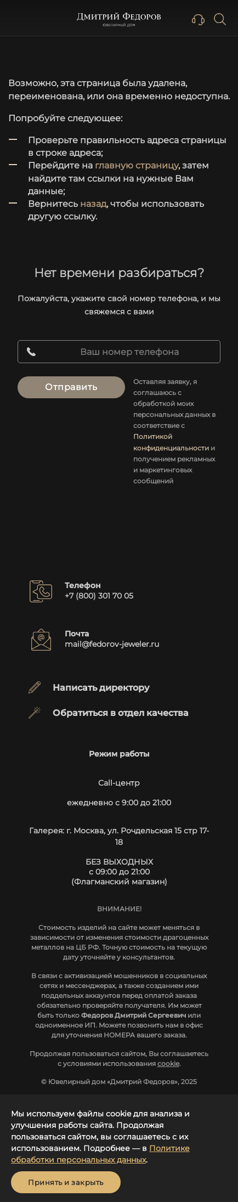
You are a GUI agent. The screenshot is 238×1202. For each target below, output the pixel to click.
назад (93, 204)
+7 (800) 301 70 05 (99, 596)
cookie (168, 1063)
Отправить (71, 387)
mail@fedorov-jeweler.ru (112, 644)
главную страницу (136, 165)
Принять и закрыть (66, 1182)
